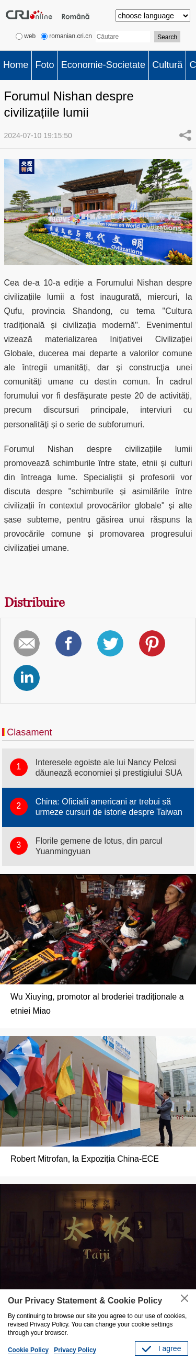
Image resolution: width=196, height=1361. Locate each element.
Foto (44, 65)
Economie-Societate (103, 65)
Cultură (167, 65)
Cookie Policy (28, 1350)
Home (15, 65)
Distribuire (34, 602)
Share (185, 135)
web (26, 36)
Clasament (29, 732)
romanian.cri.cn (66, 36)
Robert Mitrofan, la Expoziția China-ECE (84, 1158)
